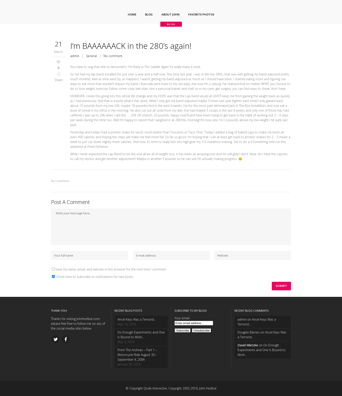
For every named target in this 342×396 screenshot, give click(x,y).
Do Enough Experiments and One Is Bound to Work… (141, 334)
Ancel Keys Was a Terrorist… (137, 319)
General (91, 56)
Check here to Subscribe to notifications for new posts (92, 277)
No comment (113, 56)
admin (74, 56)
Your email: (182, 318)
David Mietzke (248, 345)
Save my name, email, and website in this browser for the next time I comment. (111, 269)
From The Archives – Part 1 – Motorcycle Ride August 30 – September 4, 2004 (137, 355)
